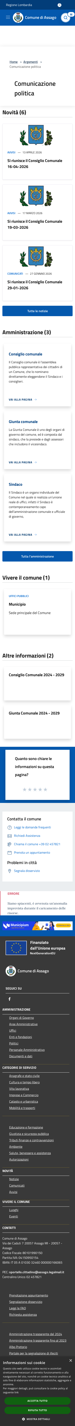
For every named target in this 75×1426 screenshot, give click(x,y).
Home (14, 61)
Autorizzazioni (19, 1159)
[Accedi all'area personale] (59, 5)
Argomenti (30, 61)
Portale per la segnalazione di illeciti (33, 1353)
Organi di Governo (21, 1017)
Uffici (12, 1030)
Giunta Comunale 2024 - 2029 (34, 713)
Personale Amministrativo (27, 1049)
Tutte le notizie (37, 311)
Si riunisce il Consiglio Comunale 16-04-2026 (34, 163)
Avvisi (11, 152)
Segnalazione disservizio (25, 1301)
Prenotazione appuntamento (28, 1295)
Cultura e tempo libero (24, 1082)
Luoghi (13, 1209)
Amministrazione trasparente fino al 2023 (37, 1340)
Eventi (13, 1216)
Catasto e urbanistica (23, 1101)
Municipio (17, 604)
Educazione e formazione (26, 1127)
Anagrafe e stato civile (24, 1075)
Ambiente (15, 1146)
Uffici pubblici (19, 596)
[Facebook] (10, 999)
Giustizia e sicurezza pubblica (29, 1133)
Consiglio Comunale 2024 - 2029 (36, 675)
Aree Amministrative (23, 1024)
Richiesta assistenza (23, 1314)
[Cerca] (66, 17)
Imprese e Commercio (23, 1095)
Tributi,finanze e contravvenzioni (31, 1140)
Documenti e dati (20, 1056)
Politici (13, 1043)
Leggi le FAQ (17, 1308)
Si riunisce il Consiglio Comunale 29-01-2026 (34, 285)
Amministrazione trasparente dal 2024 (35, 1334)
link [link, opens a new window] (16, 1392)
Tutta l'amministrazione (37, 556)
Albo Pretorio (18, 1346)
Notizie (14, 1179)
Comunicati (15, 273)
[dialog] (37, 1391)
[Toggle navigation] (8, 17)
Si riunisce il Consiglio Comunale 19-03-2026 (34, 224)
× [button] (70, 1360)
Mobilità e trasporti (22, 1107)
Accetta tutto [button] (37, 1401)
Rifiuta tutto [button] (37, 1410)
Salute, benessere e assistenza (30, 1153)
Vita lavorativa (19, 1088)
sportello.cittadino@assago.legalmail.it (36, 1272)
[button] (37, 1419)
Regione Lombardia (19, 4)
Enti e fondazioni (20, 1036)
